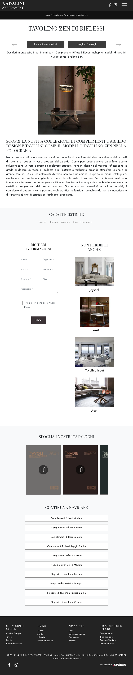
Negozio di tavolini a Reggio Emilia (66, 592)
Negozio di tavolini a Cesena (66, 602)
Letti (71, 630)
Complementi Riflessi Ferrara (66, 527)
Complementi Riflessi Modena (66, 518)
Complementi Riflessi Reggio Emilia (66, 546)
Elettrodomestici (14, 643)
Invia (39, 320)
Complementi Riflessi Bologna (67, 537)
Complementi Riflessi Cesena (66, 555)
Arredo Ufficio (107, 643)
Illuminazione (106, 636)
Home (48, 15)
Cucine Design (13, 633)
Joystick (95, 290)
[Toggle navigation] (124, 5)
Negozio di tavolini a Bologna (66, 583)
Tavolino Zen (82, 15)
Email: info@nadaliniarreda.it (67, 658)
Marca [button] (42, 222)
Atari (94, 411)
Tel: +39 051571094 (116, 655)
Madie (40, 634)
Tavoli (9, 636)
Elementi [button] (53, 222)
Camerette (74, 637)
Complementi (58, 15)
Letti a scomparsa (77, 634)
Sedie (9, 640)
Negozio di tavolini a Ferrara (66, 574)
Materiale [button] (65, 222)
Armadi (72, 640)
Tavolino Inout (94, 370)
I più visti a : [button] (87, 222)
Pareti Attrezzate (45, 640)
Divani (40, 630)
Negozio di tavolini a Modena (66, 565)
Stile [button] (75, 222)
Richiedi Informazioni (45, 44)
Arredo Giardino (108, 640)
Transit (94, 330)
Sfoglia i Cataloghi (87, 44)
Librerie (41, 637)
